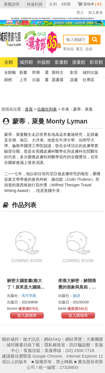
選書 (47, 73)
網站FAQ (52, 339)
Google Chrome (47, 356)
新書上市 (23, 73)
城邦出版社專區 (90, 73)
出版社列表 (47, 109)
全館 (8, 62)
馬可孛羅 (29, 296)
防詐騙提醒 (79, 344)
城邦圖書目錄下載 (23, 344)
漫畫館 (78, 62)
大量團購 (94, 339)
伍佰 (88, 49)
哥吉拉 (68, 49)
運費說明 (11, 4)
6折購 (66, 4)
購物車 (92, 4)
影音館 (96, 62)
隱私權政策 (54, 344)
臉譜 (76, 296)
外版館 (43, 62)
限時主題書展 (58, 73)
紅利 (53, 4)
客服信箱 (32, 350)
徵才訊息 (31, 339)
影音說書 (74, 73)
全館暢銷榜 (10, 73)
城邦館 (26, 62)
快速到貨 (35, 4)
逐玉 (79, 49)
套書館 (61, 62)
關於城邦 (10, 339)
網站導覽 (73, 339)
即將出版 (36, 73)
